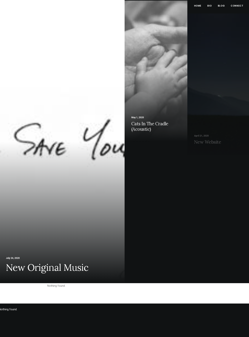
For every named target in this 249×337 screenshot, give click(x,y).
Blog (221, 5)
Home (197, 5)
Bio (209, 5)
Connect (237, 5)
